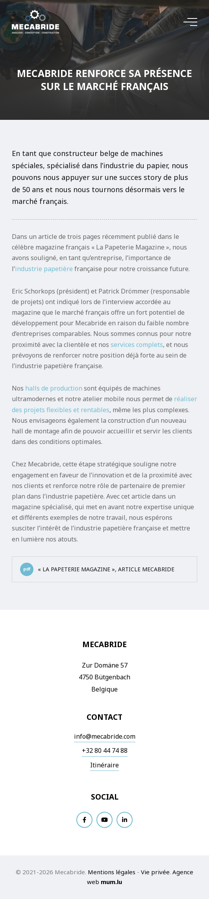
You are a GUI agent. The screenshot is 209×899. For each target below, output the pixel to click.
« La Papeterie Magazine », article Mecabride (97, 569)
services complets (137, 344)
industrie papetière (44, 268)
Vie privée (155, 872)
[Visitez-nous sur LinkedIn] (125, 820)
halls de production (53, 388)
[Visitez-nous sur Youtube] (104, 820)
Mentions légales (111, 872)
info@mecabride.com (104, 736)
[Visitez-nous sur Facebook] (84, 820)
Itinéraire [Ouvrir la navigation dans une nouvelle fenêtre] (104, 765)
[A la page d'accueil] (35, 22)
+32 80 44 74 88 (105, 750)
